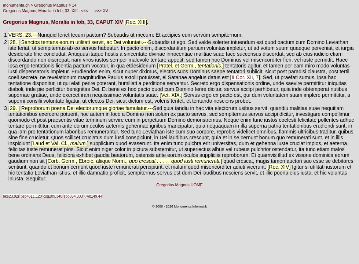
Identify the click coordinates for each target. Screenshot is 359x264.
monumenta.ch (16, 5)
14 (74, 5)
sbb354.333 (73, 196)
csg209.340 (52, 196)
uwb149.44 (93, 196)
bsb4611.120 (31, 196)
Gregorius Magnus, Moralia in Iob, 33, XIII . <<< (46, 10)
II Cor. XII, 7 (245, 77)
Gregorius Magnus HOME (179, 185)
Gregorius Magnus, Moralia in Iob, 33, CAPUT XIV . (76, 22)
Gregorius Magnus (50, 5)
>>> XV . (102, 10)
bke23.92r (11, 196)
